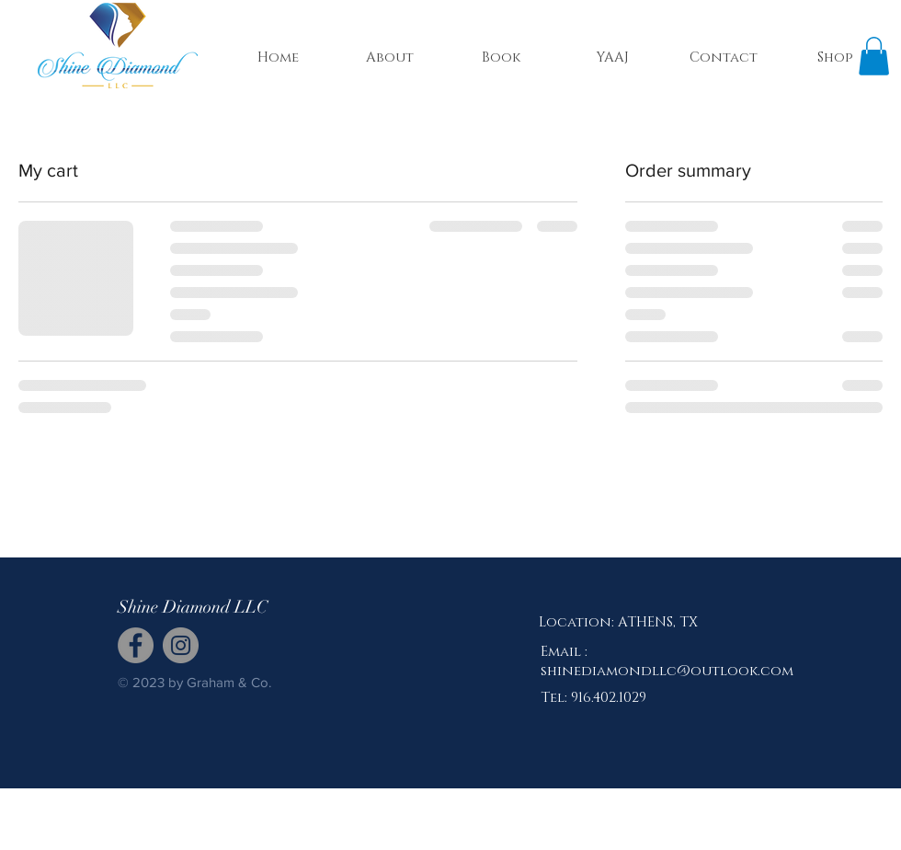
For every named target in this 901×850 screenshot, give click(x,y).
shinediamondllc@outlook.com (667, 671)
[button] (874, 56)
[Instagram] (181, 645)
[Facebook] (136, 645)
